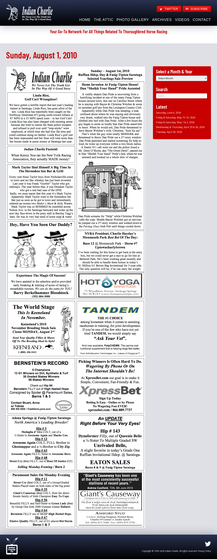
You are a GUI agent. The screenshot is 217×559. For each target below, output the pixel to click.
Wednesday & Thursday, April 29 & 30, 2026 (180, 127)
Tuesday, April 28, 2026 (169, 132)
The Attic (103, 20)
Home (85, 20)
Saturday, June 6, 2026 (168, 112)
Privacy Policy (204, 551)
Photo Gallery (133, 20)
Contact (202, 20)
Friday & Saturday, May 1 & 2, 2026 (175, 122)
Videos (182, 20)
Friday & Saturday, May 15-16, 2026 (175, 117)
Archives (162, 20)
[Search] (181, 96)
